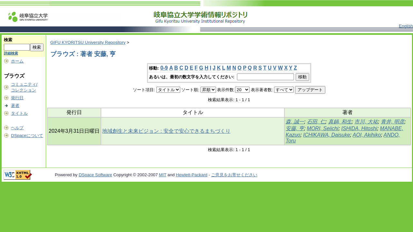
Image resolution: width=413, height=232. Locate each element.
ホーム (17, 61)
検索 (8, 39)
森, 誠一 (295, 121)
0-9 (164, 68)
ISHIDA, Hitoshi (359, 128)
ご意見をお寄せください (234, 174)
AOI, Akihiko (367, 135)
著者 (15, 105)
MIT (162, 174)
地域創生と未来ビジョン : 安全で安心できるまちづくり (166, 131)
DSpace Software (95, 174)
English (406, 26)
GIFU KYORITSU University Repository (87, 42)
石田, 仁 (316, 121)
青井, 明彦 (392, 121)
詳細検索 (11, 53)
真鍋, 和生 (340, 121)
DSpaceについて (27, 135)
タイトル (19, 113)
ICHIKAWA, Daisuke (326, 135)
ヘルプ (17, 127)
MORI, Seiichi (323, 128)
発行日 (17, 97)
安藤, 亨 (295, 128)
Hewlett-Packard (191, 174)
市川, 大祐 (366, 121)
